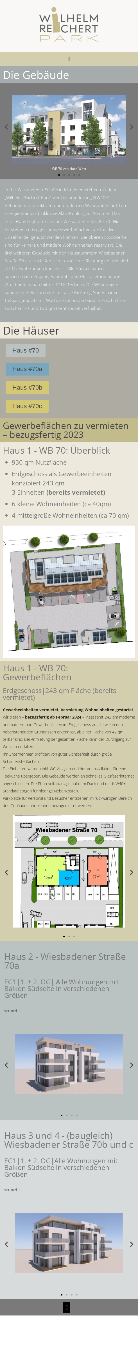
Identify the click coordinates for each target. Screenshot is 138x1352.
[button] (69, 58)
